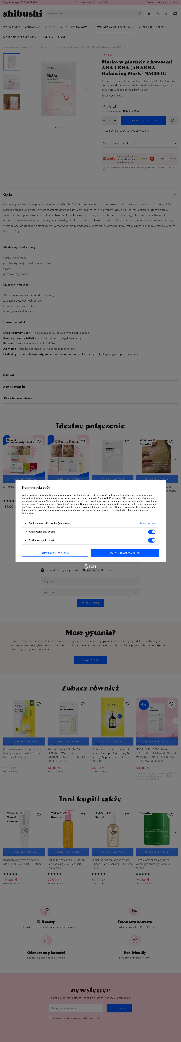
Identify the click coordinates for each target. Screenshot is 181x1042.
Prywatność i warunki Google (72, 504)
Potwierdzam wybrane (55, 552)
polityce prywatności (90, 501)
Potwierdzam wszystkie (125, 552)
